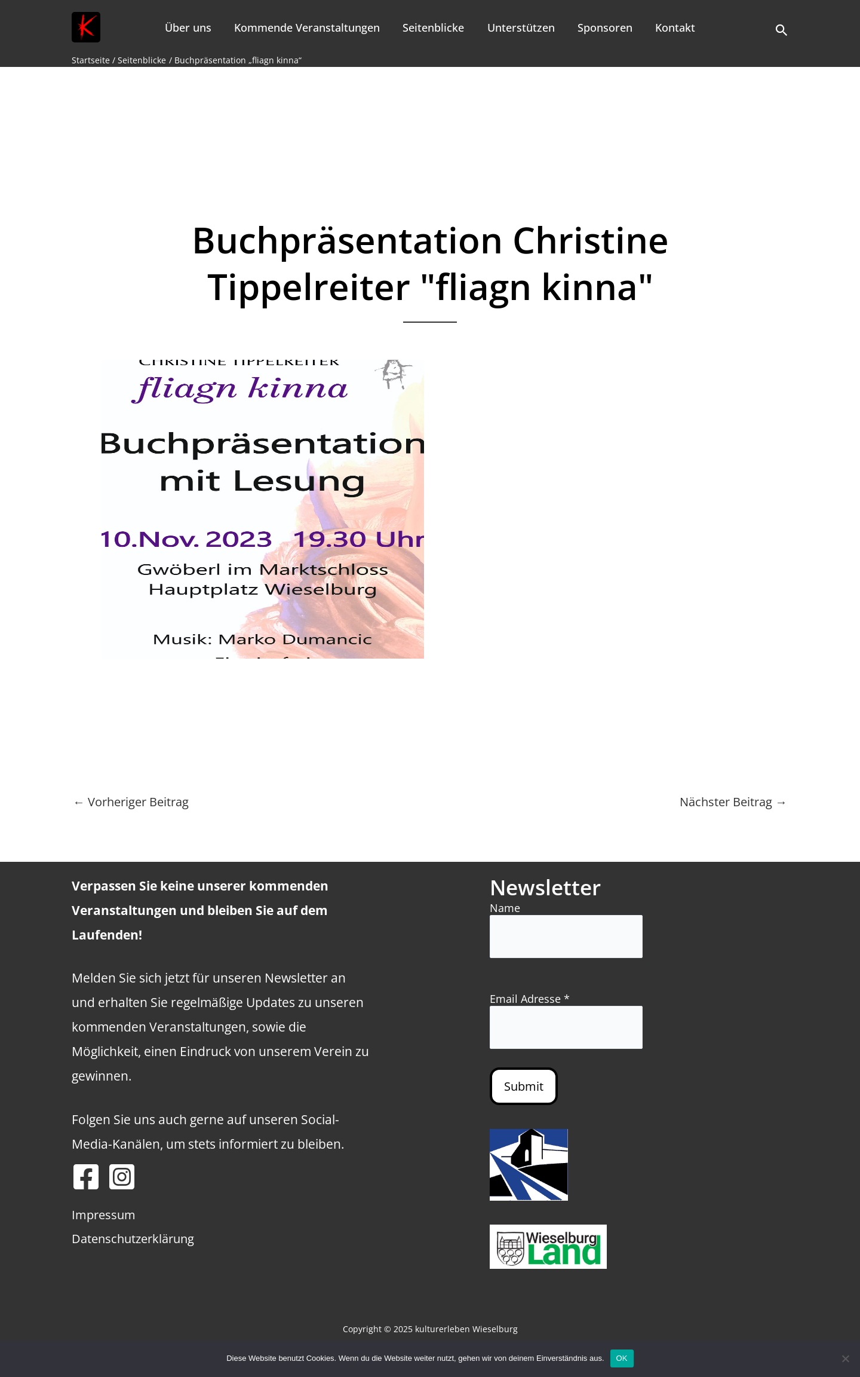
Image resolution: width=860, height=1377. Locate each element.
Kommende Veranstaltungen (309, 27)
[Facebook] (86, 1176)
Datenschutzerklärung (133, 1239)
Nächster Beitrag (733, 802)
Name (505, 908)
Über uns (191, 27)
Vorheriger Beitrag (131, 802)
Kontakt (672, 27)
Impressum (104, 1215)
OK (622, 1358)
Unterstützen (520, 27)
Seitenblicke (434, 27)
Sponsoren (603, 27)
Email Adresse (530, 999)
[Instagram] (122, 1176)
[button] (781, 27)
